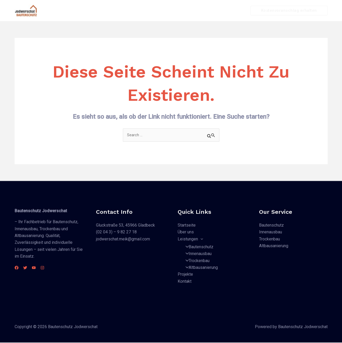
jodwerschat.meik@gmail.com (123, 239)
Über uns (153, 10)
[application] (192, 11)
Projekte (211, 10)
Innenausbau (197, 254)
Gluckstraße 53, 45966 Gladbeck (125, 225)
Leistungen (182, 11)
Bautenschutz (198, 247)
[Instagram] (52, 268)
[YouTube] (40, 268)
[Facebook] (17, 268)
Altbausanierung (200, 267)
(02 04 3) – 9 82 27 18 (116, 232)
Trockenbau (196, 260)
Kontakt (234, 10)
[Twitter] (28, 268)
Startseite (128, 10)
